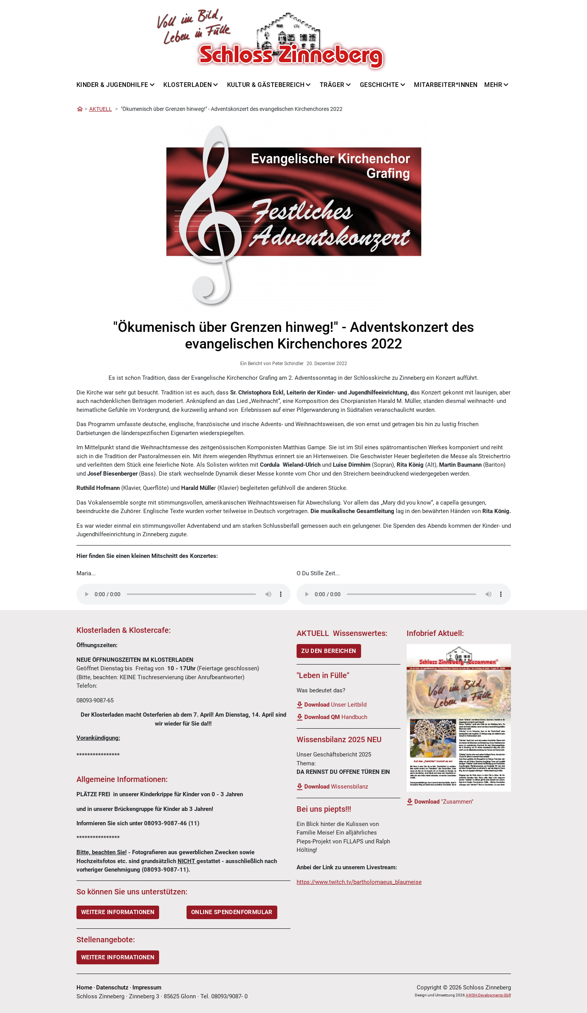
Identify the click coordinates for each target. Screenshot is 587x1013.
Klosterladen (187, 84)
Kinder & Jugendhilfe (112, 84)
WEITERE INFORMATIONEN (117, 912)
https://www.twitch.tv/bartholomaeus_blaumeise (359, 882)
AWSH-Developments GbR (488, 995)
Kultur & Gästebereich (266, 84)
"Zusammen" (443, 801)
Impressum (146, 987)
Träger (332, 84)
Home (84, 987)
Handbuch (335, 717)
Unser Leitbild (335, 704)
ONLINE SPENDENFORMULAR (232, 912)
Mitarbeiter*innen (446, 84)
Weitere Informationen (117, 957)
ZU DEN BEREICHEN (328, 651)
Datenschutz (112, 987)
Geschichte (379, 84)
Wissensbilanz (336, 786)
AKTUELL (100, 109)
